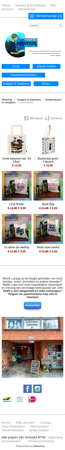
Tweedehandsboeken (23, 75)
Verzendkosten (13, 430)
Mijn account (25, 422)
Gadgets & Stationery (16, 83)
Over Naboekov (13, 426)
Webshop (7, 99)
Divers (46, 83)
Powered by (30, 446)
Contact (46, 422)
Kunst (15, 66)
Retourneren (39, 426)
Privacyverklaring (41, 441)
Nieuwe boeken (46, 66)
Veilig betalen (39, 430)
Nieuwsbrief (26, 9)
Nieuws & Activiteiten (30, 5)
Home (6, 5)
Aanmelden (32, 305)
